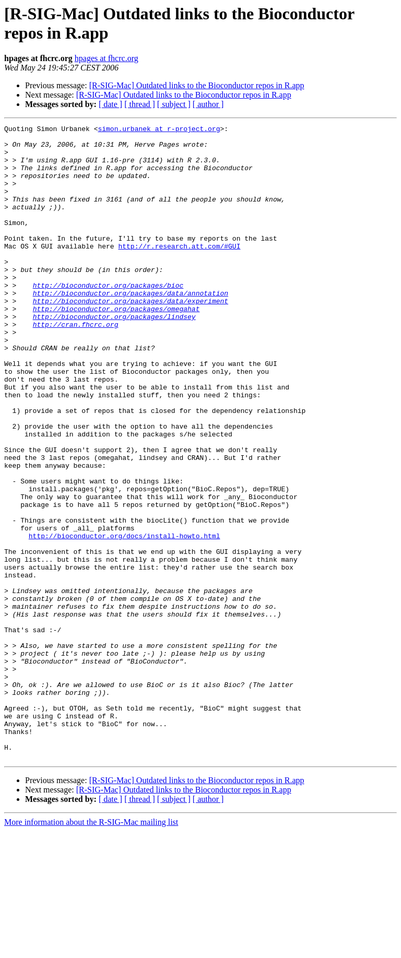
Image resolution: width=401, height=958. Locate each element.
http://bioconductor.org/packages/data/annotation (130, 327)
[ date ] (110, 104)
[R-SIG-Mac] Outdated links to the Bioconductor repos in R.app (196, 85)
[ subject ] (174, 104)
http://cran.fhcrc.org (76, 365)
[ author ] (208, 104)
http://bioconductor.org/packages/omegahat (116, 346)
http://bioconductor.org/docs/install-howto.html (124, 618)
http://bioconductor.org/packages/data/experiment (130, 336)
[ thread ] (139, 104)
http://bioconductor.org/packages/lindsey (114, 355)
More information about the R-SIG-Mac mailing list (91, 948)
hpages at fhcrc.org (106, 58)
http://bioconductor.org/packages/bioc (108, 318)
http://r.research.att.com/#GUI (179, 271)
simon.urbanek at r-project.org (159, 130)
